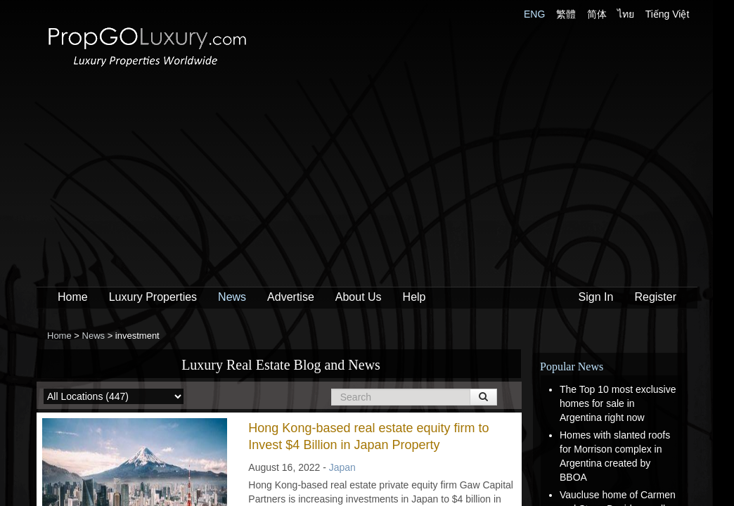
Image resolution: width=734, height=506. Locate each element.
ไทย (625, 14)
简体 (597, 14)
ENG (534, 14)
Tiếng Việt (667, 14)
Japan (342, 467)
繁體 (566, 14)
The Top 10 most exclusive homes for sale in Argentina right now (618, 403)
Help (414, 297)
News (232, 297)
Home (73, 297)
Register (655, 297)
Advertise (290, 297)
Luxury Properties (153, 297)
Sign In (596, 297)
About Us (358, 297)
